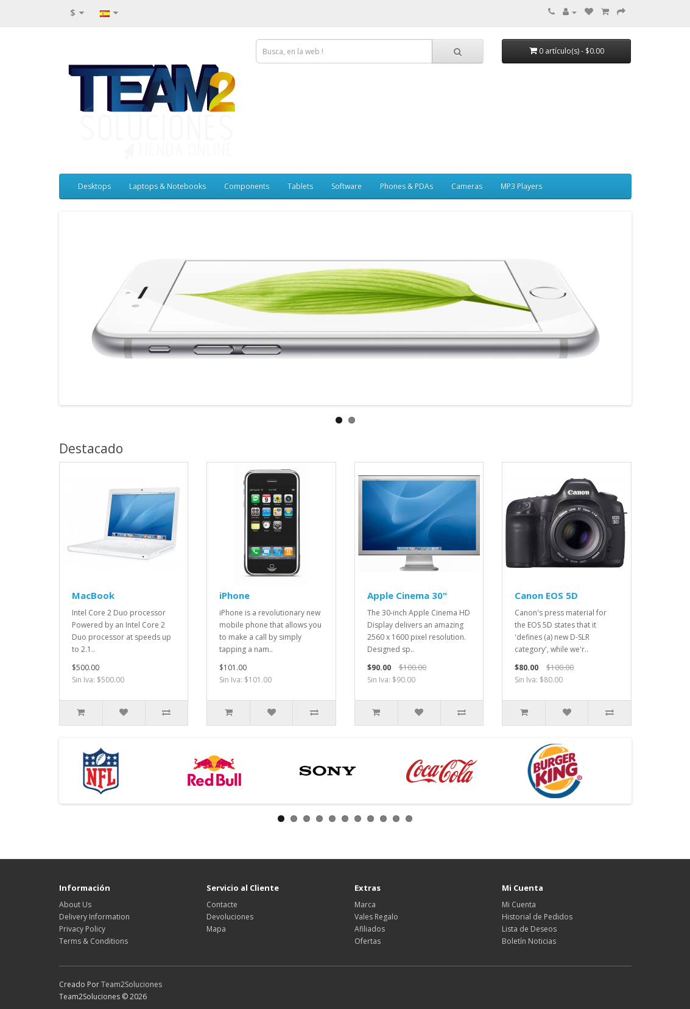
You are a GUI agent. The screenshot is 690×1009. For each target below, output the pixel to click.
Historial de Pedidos (537, 917)
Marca (365, 904)
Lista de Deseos (529, 929)
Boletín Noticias (529, 941)
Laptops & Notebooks (167, 186)
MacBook (93, 595)
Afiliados (369, 929)
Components (246, 186)
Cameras (466, 186)
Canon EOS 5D (546, 595)
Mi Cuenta (519, 904)
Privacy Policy (82, 929)
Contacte (222, 904)
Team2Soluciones (131, 984)
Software (346, 186)
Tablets (300, 186)
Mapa (216, 929)
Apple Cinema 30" (407, 595)
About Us (75, 904)
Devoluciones (229, 917)
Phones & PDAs (406, 186)
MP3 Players (521, 186)
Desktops (94, 186)
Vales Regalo (376, 917)
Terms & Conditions (93, 941)
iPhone (234, 595)
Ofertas (367, 941)
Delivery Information (94, 917)
